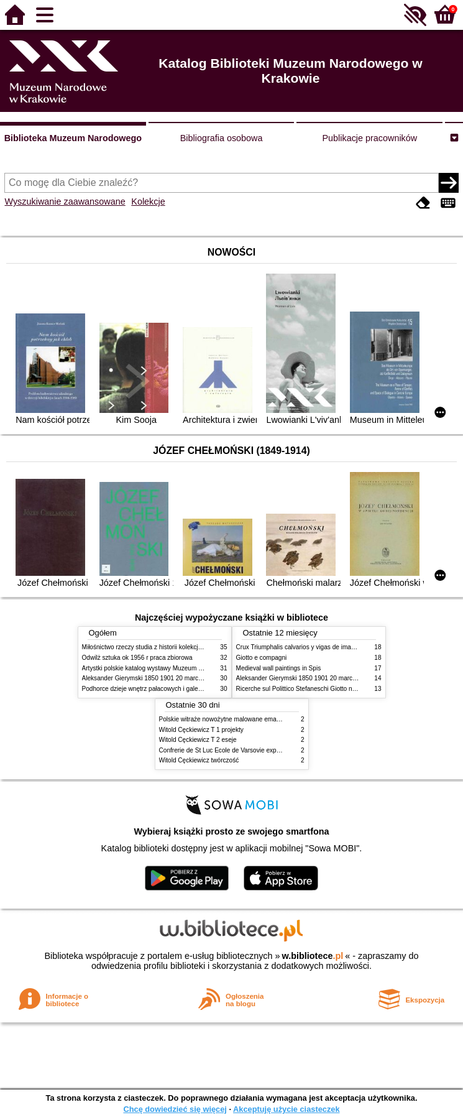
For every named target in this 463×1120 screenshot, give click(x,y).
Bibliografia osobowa (221, 138)
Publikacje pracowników (369, 138)
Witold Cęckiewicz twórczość (199, 760)
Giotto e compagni (261, 657)
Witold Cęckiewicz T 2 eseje (198, 739)
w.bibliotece (313, 956)
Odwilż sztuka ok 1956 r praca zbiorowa (137, 657)
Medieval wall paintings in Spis (278, 668)
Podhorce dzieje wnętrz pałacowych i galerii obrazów (155, 688)
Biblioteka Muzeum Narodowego (73, 138)
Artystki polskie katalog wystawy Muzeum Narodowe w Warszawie (173, 668)
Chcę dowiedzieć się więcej (174, 1109)
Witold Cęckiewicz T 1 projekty (201, 729)
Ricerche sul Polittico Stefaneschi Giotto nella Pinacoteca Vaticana (328, 688)
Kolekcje (148, 201)
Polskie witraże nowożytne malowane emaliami (224, 719)
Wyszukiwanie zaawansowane (64, 201)
